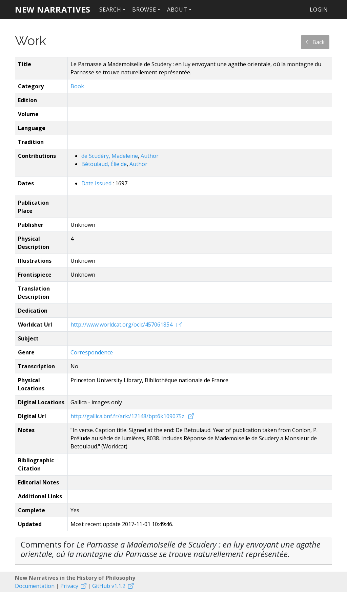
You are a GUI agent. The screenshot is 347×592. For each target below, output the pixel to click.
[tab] (173, 551)
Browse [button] (144, 9)
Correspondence (91, 352)
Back (315, 42)
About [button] (177, 9)
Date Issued (97, 183)
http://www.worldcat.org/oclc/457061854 (122, 324)
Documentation (35, 586)
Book (77, 86)
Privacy (69, 586)
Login (319, 9)
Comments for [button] (171, 549)
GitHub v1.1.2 (108, 586)
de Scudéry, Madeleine (109, 156)
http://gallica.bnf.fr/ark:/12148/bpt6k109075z (128, 416)
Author (150, 156)
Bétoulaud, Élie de (104, 164)
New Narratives (52, 9)
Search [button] (110, 9)
